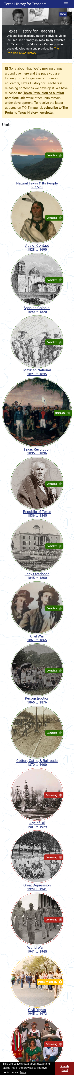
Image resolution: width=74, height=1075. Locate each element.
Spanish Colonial (37, 310)
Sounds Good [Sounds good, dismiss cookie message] (64, 1068)
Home (63, 14)
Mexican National (37, 372)
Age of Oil (37, 825)
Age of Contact (37, 247)
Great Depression (37, 887)
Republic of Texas (37, 514)
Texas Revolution (37, 451)
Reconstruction (37, 700)
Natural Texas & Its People (37, 185)
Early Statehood (37, 576)
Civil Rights (37, 1012)
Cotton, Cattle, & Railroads (37, 762)
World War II (37, 949)
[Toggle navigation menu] (66, 4)
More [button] (23, 1072)
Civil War (37, 638)
